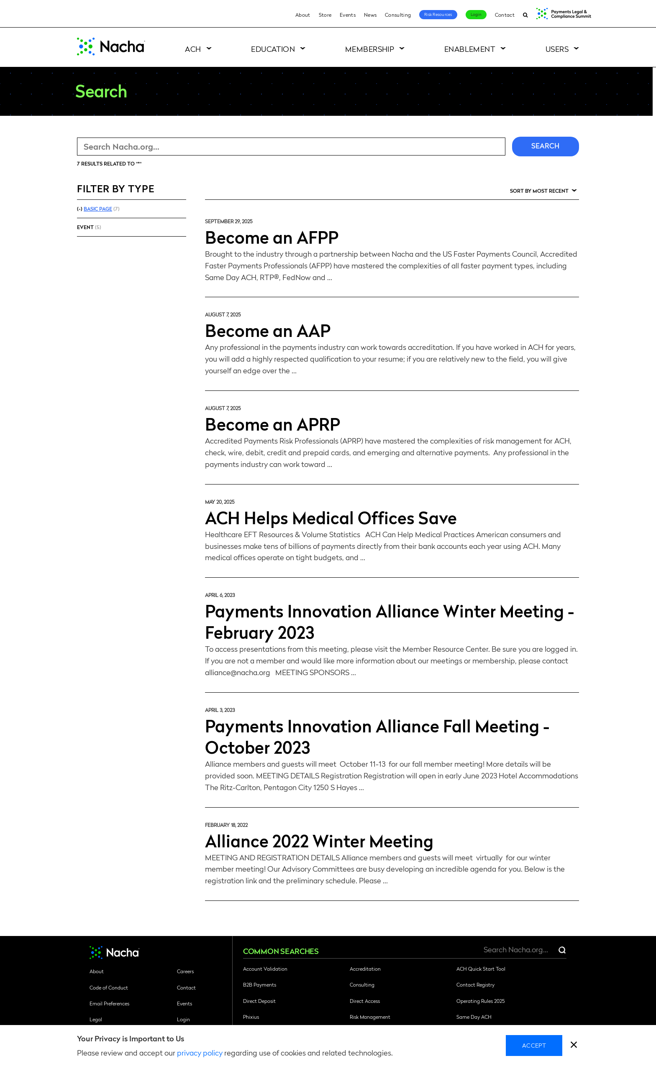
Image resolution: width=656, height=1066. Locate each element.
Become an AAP (268, 330)
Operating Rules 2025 (480, 1000)
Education (273, 49)
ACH (193, 49)
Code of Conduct (109, 987)
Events (348, 14)
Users (557, 49)
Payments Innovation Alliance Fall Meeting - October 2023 (377, 736)
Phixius (251, 1016)
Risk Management (370, 1016)
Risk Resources (438, 14)
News (370, 14)
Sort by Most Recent (539, 190)
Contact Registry (475, 984)
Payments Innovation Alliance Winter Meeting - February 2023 (389, 621)
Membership (370, 49)
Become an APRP (272, 423)
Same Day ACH (474, 1016)
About (302, 14)
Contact (505, 14)
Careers (185, 971)
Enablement (470, 49)
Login (476, 14)
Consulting (398, 14)
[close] (574, 1046)
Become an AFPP (271, 236)
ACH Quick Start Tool (480, 968)
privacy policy (200, 1052)
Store (325, 14)
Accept (534, 1045)
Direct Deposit (259, 1000)
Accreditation (365, 968)
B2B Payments (259, 984)
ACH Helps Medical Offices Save (331, 517)
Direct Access (365, 1000)
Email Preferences (109, 1003)
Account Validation (265, 968)
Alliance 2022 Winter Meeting (319, 840)
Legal (96, 1019)
